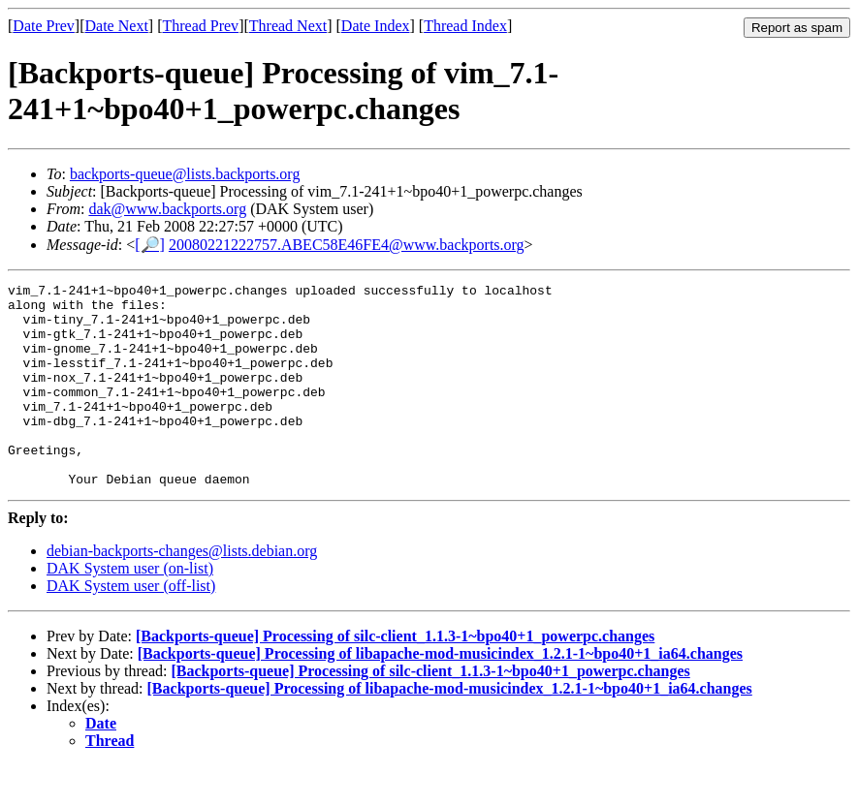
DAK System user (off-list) (131, 626)
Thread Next (288, 25)
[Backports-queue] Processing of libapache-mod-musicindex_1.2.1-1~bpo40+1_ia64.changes (440, 694)
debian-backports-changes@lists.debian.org (182, 591)
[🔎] (150, 244)
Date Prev (44, 25)
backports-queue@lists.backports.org (185, 174)
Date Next (116, 25)
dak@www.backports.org (167, 209)
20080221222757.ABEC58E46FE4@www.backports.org (346, 244)
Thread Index (465, 25)
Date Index (375, 25)
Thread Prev (200, 25)
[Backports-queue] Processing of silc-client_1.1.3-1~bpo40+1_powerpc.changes (395, 676)
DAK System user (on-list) (130, 609)
